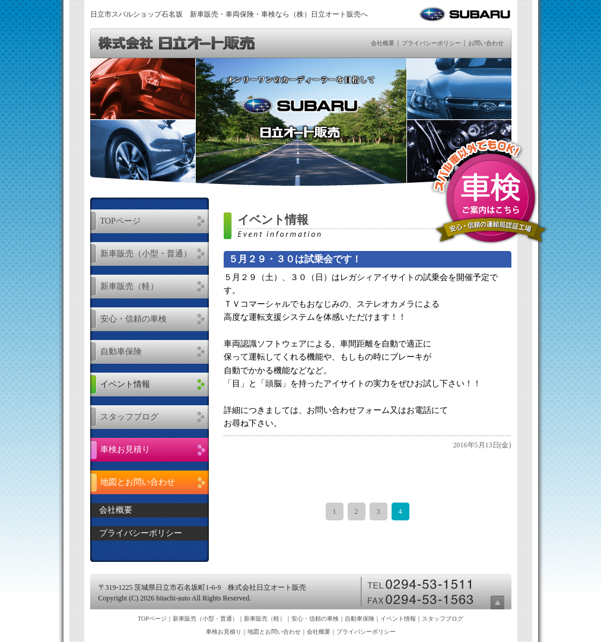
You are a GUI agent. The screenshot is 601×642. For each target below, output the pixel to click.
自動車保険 (121, 351)
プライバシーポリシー (431, 43)
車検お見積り (125, 449)
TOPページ (120, 221)
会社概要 (383, 43)
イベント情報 (125, 384)
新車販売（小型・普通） (146, 253)
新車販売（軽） (129, 286)
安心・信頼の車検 (133, 318)
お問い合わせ (486, 43)
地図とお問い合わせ (137, 482)
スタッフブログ (129, 416)
